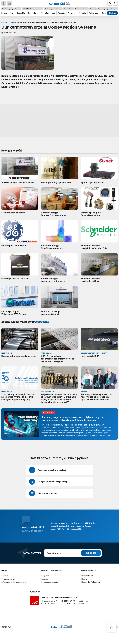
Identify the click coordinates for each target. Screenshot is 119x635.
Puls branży (94, 13)
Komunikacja (68, 9)
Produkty (21, 13)
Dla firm (112, 13)
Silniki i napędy (7, 9)
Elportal (84, 579)
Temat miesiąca (48, 13)
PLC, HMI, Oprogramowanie (32, 9)
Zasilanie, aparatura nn (53, 9)
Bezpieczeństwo (81, 9)
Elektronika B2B (87, 576)
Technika (82, 13)
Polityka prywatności (49, 582)
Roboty (17, 9)
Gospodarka (33, 13)
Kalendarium (107, 13)
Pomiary (93, 9)
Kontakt (4, 576)
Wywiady (72, 13)
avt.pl (81, 603)
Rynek (4, 13)
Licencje (44, 579)
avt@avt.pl (83, 601)
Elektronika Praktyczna (90, 582)
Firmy (12, 13)
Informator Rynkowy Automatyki (14, 582)
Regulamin (45, 576)
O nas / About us (8, 579)
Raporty (61, 13)
